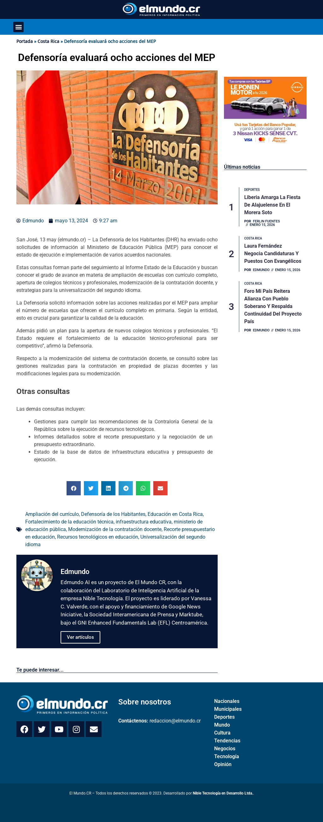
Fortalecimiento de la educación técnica (69, 522)
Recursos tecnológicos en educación (97, 537)
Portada (24, 41)
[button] (18, 27)
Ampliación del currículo (52, 514)
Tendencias (227, 741)
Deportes (224, 717)
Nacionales (226, 701)
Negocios (224, 749)
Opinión (223, 764)
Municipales (228, 709)
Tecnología (226, 756)
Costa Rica (48, 41)
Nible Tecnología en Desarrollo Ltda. (223, 793)
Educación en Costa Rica (175, 514)
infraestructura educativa (144, 522)
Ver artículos (80, 637)
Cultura (222, 733)
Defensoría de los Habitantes (113, 514)
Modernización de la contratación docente (115, 529)
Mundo (222, 725)
